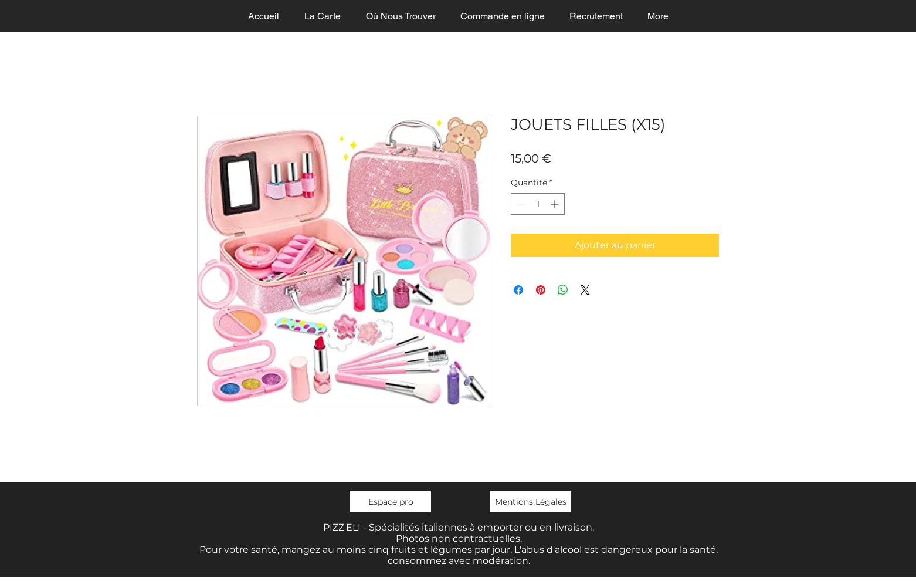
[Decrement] (520, 204)
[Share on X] (585, 290)
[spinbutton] (537, 204)
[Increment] (555, 204)
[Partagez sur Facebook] (518, 290)
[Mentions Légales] (530, 502)
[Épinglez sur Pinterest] (541, 290)
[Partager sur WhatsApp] (563, 290)
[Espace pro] (390, 502)
